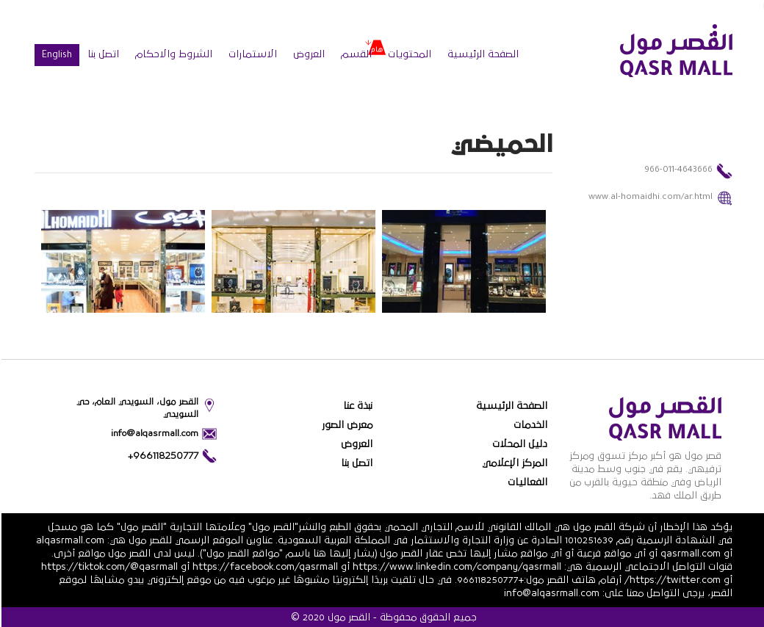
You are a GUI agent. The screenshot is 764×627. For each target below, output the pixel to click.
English (55, 56)
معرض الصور (345, 425)
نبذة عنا (356, 406)
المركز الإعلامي (513, 463)
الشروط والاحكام (172, 54)
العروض (307, 54)
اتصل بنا (102, 54)
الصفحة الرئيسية (481, 54)
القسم (354, 54)
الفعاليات (526, 482)
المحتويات (408, 54)
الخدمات (529, 425)
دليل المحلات (518, 444)
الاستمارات (251, 54)
